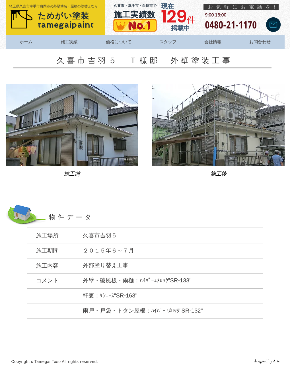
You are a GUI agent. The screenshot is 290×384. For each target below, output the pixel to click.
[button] (72, 135)
